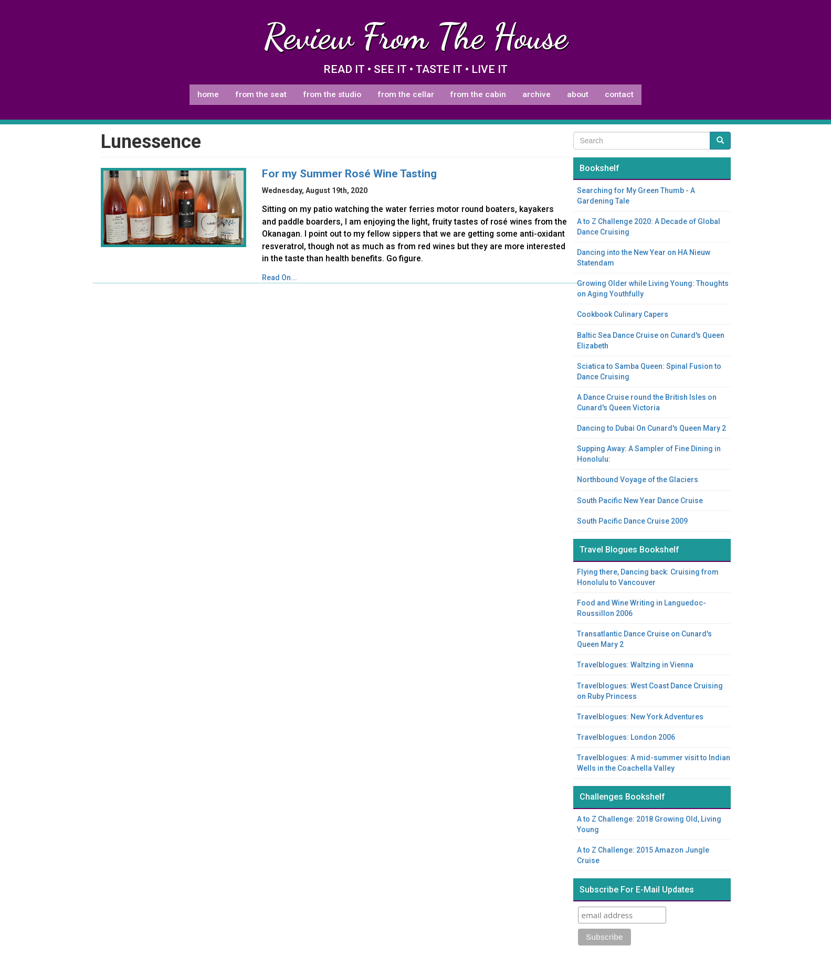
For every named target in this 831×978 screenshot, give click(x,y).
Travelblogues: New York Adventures (640, 717)
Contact (619, 94)
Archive (536, 94)
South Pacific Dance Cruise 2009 (632, 521)
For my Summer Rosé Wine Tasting (349, 173)
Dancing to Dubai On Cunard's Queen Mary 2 (651, 428)
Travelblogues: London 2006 (626, 737)
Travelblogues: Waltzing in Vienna (635, 665)
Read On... (279, 277)
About (577, 94)
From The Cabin (478, 94)
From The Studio (332, 94)
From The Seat (261, 94)
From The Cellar (405, 94)
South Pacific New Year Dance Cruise (640, 500)
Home (208, 94)
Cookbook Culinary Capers (622, 314)
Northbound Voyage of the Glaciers (637, 479)
